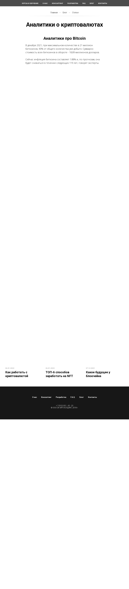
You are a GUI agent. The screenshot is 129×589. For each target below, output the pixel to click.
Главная (54, 12)
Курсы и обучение (30, 3)
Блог (92, 3)
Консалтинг (57, 3)
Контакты (102, 3)
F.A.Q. (73, 397)
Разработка (72, 3)
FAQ (83, 3)
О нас (45, 3)
